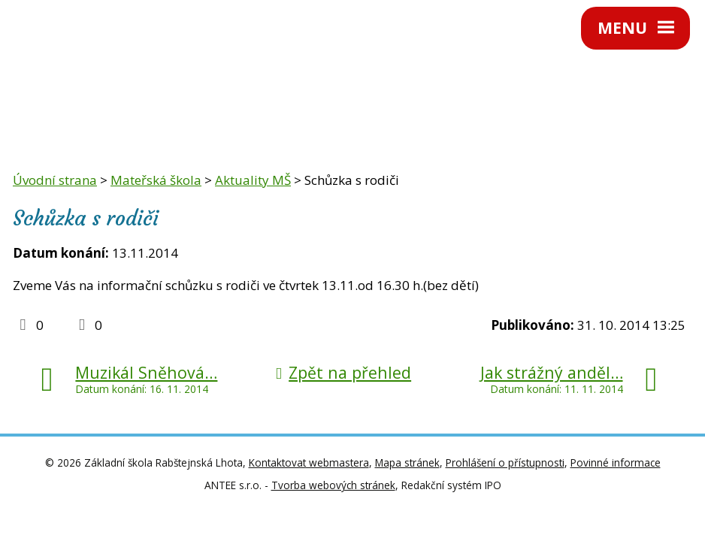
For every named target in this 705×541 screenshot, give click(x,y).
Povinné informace (615, 462)
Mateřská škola (155, 180)
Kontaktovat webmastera (309, 462)
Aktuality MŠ (253, 180)
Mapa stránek (407, 462)
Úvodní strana (55, 180)
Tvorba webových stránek (333, 485)
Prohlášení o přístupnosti (505, 462)
